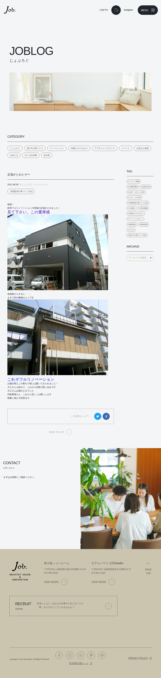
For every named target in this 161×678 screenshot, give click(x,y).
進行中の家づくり (35, 148)
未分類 (47, 155)
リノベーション (57, 148)
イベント (126, 148)
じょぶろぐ (15, 148)
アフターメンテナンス (104, 148)
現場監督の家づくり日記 (21, 191)
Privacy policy (138, 658)
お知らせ (14, 155)
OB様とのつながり (79, 148)
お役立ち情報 (142, 148)
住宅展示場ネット (79, 663)
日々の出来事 (31, 155)
